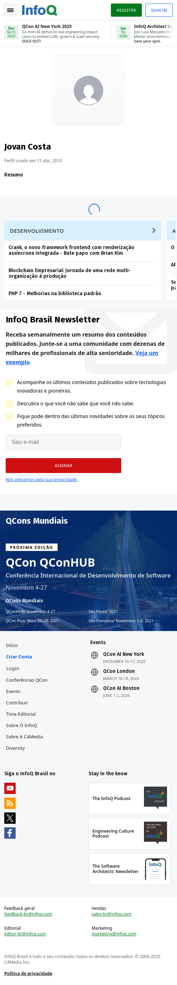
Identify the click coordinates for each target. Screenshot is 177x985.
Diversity (15, 748)
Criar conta (19, 656)
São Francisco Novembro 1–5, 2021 (121, 620)
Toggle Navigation (10, 10)
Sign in (159, 10)
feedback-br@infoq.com (28, 914)
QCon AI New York (123, 654)
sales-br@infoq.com (112, 914)
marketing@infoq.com (114, 934)
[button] (63, 465)
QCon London (119, 671)
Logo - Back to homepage (40, 9)
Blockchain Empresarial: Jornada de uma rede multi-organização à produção (70, 273)
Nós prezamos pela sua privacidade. (41, 480)
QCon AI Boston (121, 688)
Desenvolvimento (37, 230)
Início (12, 645)
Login (13, 668)
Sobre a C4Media (24, 736)
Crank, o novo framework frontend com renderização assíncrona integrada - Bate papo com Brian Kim (71, 250)
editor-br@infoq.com (25, 934)
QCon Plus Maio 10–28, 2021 (32, 620)
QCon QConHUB (50, 562)
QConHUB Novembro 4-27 (30, 611)
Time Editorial (21, 714)
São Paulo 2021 (103, 611)
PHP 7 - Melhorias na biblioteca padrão (55, 294)
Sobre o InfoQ (21, 725)
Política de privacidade (28, 973)
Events (13, 691)
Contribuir (17, 702)
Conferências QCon (27, 680)
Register (126, 10)
